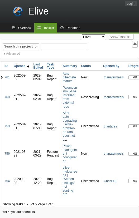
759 (7, 126)
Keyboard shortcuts (19, 212)
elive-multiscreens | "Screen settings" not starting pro (70, 181)
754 (7, 181)
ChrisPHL (110, 181)
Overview (24, 28)
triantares (110, 126)
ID (6, 66)
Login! (131, 4)
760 (7, 97)
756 (7, 153)
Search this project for (21, 46)
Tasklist (49, 28)
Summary (70, 66)
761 (7, 77)
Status (86, 66)
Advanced (13, 53)
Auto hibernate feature (69, 77)
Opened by (111, 66)
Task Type (50, 66)
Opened (21, 66)
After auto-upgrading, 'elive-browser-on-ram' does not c (70, 126)
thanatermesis (113, 77)
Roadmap (73, 28)
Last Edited (38, 66)
